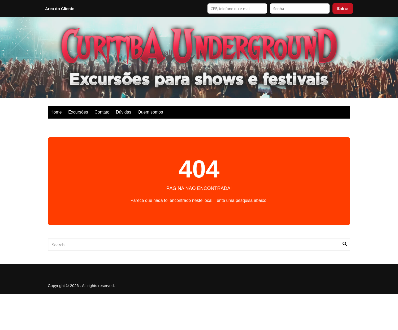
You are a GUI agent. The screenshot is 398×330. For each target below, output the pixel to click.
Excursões (78, 112)
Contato (101, 112)
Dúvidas (123, 112)
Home (56, 112)
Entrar (342, 8)
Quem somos (150, 112)
